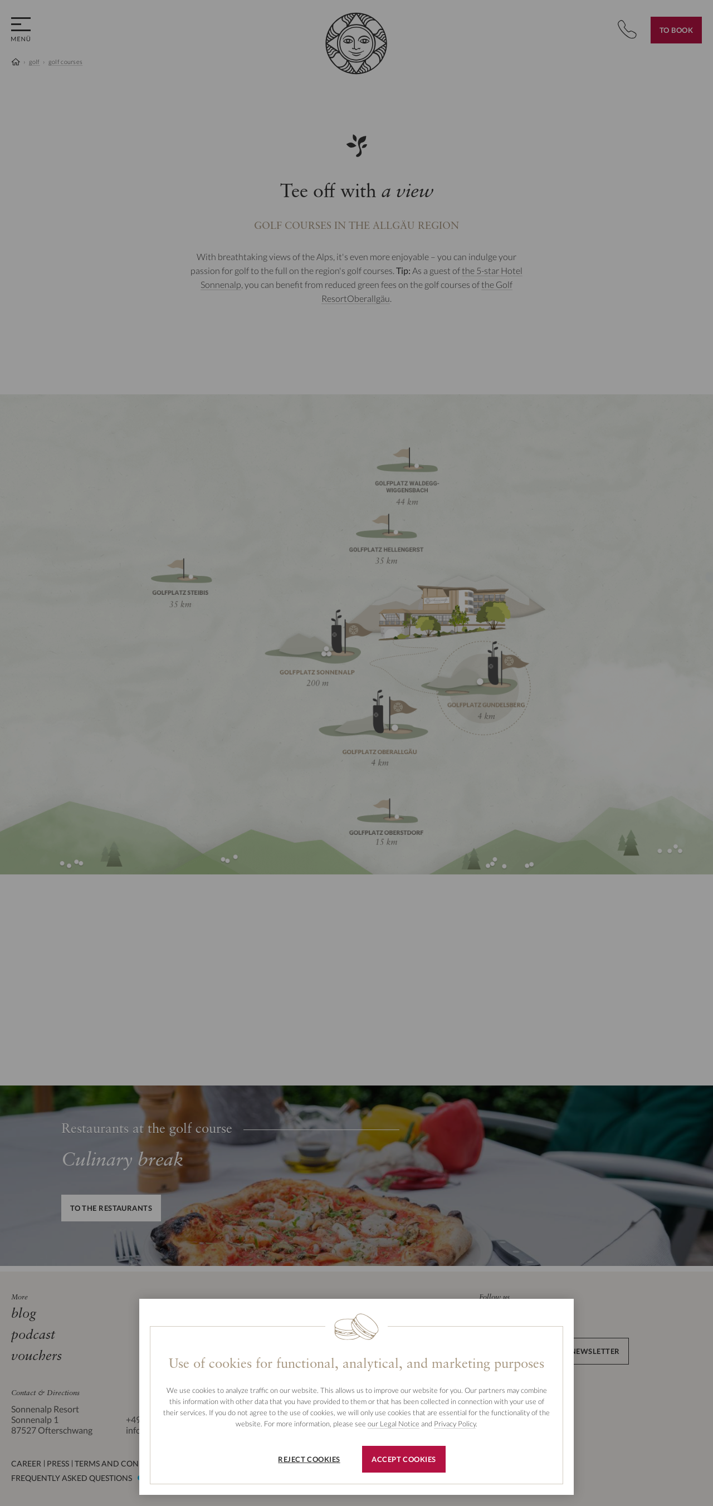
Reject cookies (309, 1459)
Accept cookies (404, 1459)
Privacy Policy (455, 1423)
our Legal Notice (393, 1423)
